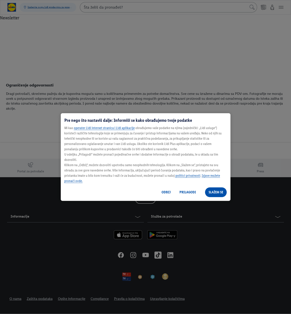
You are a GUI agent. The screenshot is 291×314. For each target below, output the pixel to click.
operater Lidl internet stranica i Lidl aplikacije (104, 128)
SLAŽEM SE (216, 192)
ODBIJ (166, 192)
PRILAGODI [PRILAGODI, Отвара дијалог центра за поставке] (187, 192)
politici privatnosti (187, 175)
